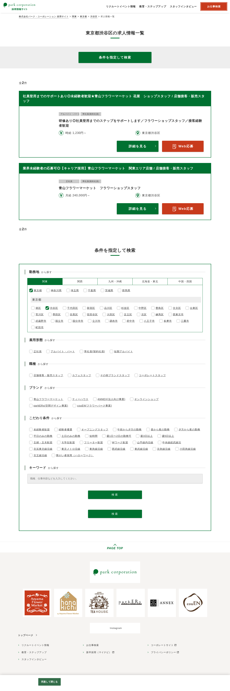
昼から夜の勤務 (160, 429)
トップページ (25, 635)
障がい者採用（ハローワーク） (75, 455)
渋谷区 (93, 16)
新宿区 (91, 308)
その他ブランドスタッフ (115, 375)
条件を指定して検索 (115, 57)
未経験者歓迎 (42, 429)
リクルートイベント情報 (35, 645)
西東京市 (178, 314)
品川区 (108, 308)
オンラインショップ (146, 399)
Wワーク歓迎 (120, 442)
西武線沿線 (118, 448)
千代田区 (72, 308)
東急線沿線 (96, 448)
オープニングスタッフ (94, 429)
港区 (38, 308)
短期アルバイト (123, 351)
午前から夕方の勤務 (129, 429)
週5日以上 (168, 436)
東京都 (83, 16)
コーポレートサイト (162, 645)
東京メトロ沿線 (70, 448)
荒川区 (40, 314)
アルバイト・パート (63, 351)
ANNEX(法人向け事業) (111, 399)
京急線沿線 (164, 448)
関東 (74, 16)
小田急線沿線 (188, 448)
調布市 (114, 320)
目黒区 (74, 314)
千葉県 (92, 290)
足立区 (128, 314)
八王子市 (149, 320)
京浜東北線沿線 (43, 448)
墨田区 (57, 314)
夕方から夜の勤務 (189, 429)
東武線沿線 (141, 448)
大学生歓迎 (68, 442)
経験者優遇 (65, 429)
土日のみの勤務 (70, 436)
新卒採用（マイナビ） (98, 652)
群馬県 (126, 290)
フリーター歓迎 (93, 442)
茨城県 (109, 290)
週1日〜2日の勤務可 (119, 436)
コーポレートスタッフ (152, 375)
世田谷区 (92, 314)
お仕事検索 (92, 645)
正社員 (38, 351)
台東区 (194, 308)
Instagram (116, 628)
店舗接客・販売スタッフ (48, 375)
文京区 (177, 308)
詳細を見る (138, 146)
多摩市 (168, 320)
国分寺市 (78, 320)
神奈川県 (56, 290)
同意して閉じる (49, 681)
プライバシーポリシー (163, 652)
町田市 (40, 327)
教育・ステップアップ (34, 652)
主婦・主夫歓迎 (43, 442)
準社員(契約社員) (94, 351)
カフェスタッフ (81, 375)
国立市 (59, 320)
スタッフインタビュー (34, 659)
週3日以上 (146, 436)
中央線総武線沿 (171, 442)
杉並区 (125, 308)
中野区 (143, 308)
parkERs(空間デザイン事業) (51, 405)
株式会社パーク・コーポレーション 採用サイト (44, 16)
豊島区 (160, 308)
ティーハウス (80, 399)
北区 (144, 314)
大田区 (111, 314)
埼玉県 (75, 290)
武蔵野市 (41, 320)
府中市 (131, 320)
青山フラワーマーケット (48, 399)
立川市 (96, 320)
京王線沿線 (40, 455)
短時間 (93, 436)
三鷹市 (185, 320)
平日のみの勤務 (43, 436)
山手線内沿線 (145, 442)
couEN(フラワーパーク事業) (94, 405)
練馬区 (160, 314)
